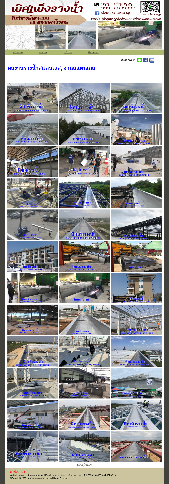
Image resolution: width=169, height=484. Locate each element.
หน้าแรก (18, 52)
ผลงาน (43, 52)
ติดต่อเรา (93, 52)
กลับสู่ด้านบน (84, 464)
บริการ (68, 52)
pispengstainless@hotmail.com (67, 475)
